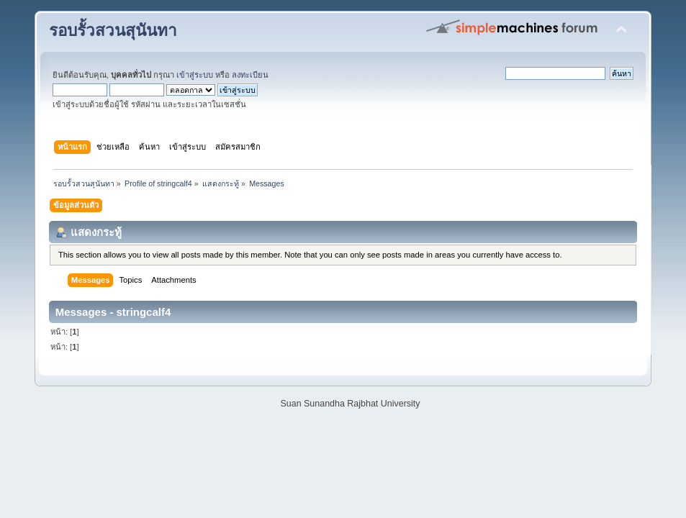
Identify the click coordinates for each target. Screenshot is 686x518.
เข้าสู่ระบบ (194, 75)
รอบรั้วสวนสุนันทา (113, 31)
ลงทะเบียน (250, 75)
